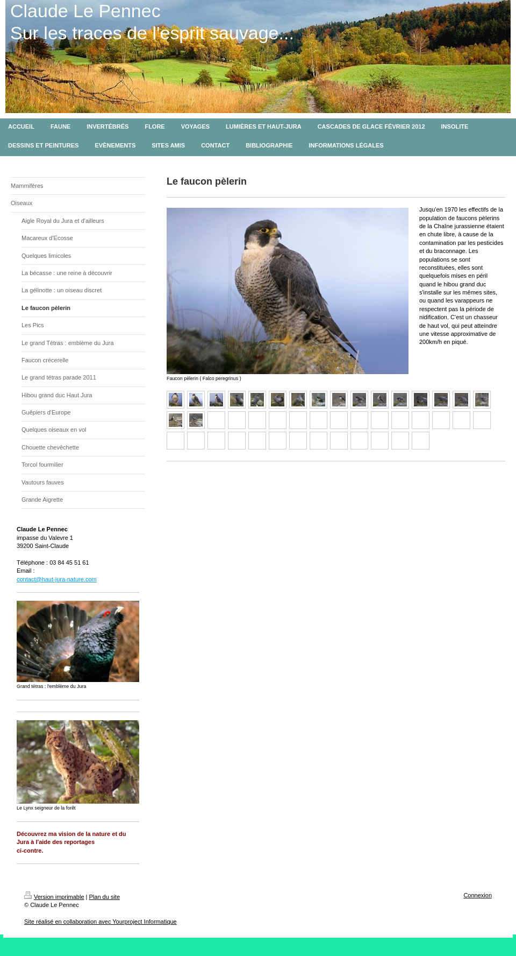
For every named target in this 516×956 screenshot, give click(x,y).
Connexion (477, 895)
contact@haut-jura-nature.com (57, 579)
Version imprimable (54, 897)
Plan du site (104, 897)
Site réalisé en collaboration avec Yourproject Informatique (100, 921)
